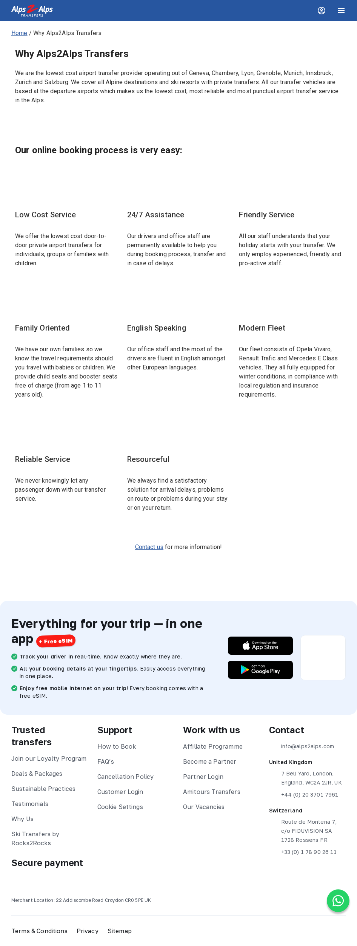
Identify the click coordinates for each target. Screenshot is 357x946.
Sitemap (120, 931)
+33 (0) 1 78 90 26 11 (303, 852)
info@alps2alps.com (301, 746)
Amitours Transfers (211, 791)
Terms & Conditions (39, 931)
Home (19, 33)
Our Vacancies (204, 807)
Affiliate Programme (213, 746)
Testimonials (29, 804)
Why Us (22, 819)
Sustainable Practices (43, 788)
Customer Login (120, 791)
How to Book (116, 746)
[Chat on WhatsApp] (338, 900)
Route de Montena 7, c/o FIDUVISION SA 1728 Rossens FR (303, 830)
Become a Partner (209, 761)
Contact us (149, 547)
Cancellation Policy (125, 776)
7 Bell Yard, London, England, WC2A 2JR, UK (305, 777)
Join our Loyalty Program (49, 758)
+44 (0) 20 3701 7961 (304, 794)
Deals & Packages (36, 773)
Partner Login (203, 776)
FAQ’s (105, 761)
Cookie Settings (120, 807)
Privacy (87, 931)
